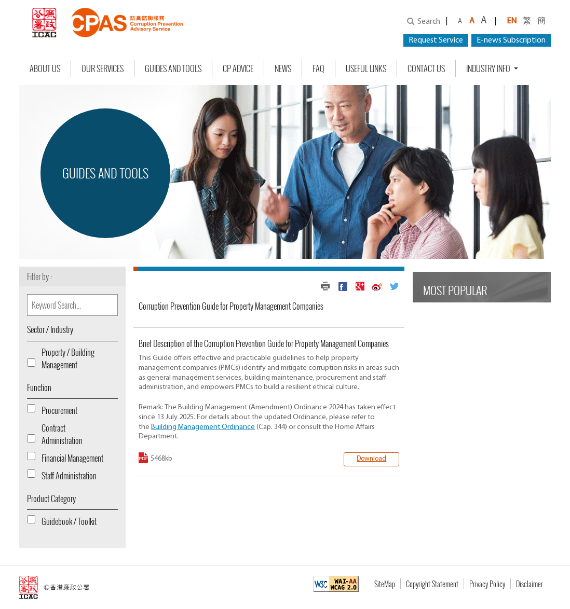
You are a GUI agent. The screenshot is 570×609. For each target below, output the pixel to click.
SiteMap (384, 583)
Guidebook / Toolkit (69, 521)
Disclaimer (529, 583)
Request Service (436, 40)
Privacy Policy (487, 583)
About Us (45, 68)
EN (512, 21)
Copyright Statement (432, 583)
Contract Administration (62, 434)
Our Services (103, 68)
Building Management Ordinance (203, 427)
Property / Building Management (68, 358)
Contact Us (426, 68)
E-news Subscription (511, 40)
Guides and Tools (173, 68)
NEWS (283, 68)
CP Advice (238, 68)
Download (371, 458)
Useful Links (366, 68)
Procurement (59, 410)
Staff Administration (69, 475)
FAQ (318, 68)
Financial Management (72, 458)
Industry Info (489, 68)
